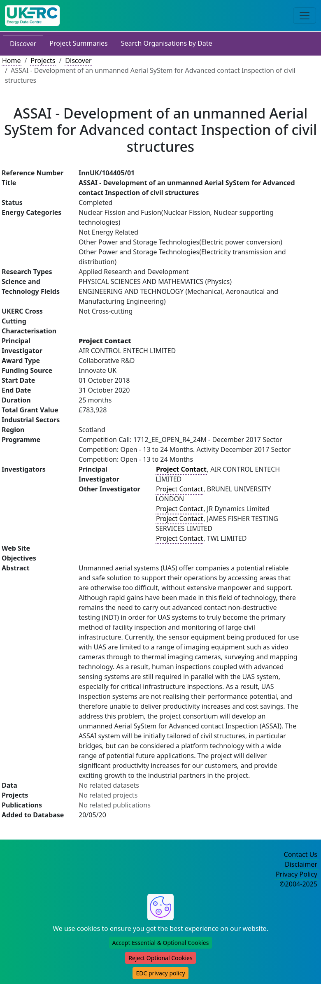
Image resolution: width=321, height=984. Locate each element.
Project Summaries (78, 43)
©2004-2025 (298, 884)
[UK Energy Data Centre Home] (32, 15)
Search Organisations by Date (166, 43)
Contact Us (300, 854)
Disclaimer (301, 864)
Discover (23, 43)
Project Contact (179, 488)
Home (11, 60)
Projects (42, 60)
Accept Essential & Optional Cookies (160, 943)
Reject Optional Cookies (160, 958)
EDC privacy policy (160, 973)
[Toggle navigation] (304, 15)
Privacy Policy (296, 874)
